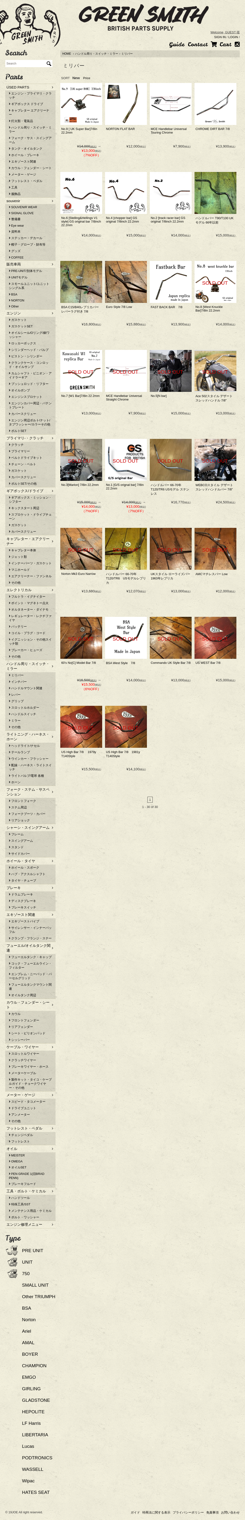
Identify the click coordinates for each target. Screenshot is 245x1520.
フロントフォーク (22, 801)
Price (86, 78)
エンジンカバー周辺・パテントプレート (30, 405)
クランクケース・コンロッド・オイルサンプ (29, 365)
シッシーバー (19, 1040)
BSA (13, 294)
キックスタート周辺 (24, 508)
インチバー (18, 681)
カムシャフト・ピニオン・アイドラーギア (30, 375)
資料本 (15, 231)
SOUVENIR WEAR (23, 207)
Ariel (26, 1331)
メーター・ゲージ (22, 174)
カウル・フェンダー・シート (30, 168)
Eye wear (16, 225)
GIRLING (31, 1388)
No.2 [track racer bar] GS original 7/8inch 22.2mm (168, 219)
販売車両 (13, 264)
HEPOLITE (33, 1411)
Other (14, 306)
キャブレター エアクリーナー (29, 112)
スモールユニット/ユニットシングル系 (29, 286)
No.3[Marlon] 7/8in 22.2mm (80, 485)
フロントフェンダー (24, 1020)
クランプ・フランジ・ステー (30, 938)
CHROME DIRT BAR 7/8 (212, 129)
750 (26, 1273)
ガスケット (18, 320)
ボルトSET (17, 431)
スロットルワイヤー (24, 1053)
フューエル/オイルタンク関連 (28, 947)
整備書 (15, 219)
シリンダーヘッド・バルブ (29, 350)
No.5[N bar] (159, 396)
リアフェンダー (21, 1027)
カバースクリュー (22, 414)
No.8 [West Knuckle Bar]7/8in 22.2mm (209, 308)
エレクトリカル (19, 590)
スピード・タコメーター (27, 1101)
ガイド (135, 1512)
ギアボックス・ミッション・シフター (30, 499)
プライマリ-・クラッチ (25, 438)
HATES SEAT (36, 1492)
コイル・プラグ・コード (27, 633)
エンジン (13, 313)
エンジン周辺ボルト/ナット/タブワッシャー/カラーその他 (29, 422)
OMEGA (15, 1161)
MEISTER (17, 1155)
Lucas (28, 1446)
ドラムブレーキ (21, 894)
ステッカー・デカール (25, 238)
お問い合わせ (230, 1512)
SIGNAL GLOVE (21, 213)
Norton (29, 1319)
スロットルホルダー (24, 707)
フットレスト (19, 1141)
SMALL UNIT (35, 1285)
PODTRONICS (37, 1457)
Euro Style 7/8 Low (119, 307)
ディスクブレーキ (22, 901)
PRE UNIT (32, 1250)
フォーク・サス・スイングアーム (30, 140)
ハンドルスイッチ (22, 714)
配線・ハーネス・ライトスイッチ (30, 767)
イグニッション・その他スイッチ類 (30, 641)
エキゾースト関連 (22, 161)
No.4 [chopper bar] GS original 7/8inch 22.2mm (122, 219)
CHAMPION (34, 1365)
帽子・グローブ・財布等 (27, 244)
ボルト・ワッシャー (24, 1217)
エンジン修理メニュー (24, 1224)
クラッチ (16, 445)
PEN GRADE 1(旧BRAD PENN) (26, 1176)
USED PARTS (17, 87)
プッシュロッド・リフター (29, 384)
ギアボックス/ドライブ (24, 491)
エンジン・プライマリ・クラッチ (30, 95)
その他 (15, 582)
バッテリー (18, 626)
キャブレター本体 (22, 550)
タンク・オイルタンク (25, 148)
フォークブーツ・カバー (27, 814)
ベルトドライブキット (25, 458)
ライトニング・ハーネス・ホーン (28, 736)
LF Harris (31, 1423)
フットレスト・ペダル (25, 181)
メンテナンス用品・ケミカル (30, 1211)
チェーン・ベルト (22, 464)
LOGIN (233, 37)
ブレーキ (13, 888)
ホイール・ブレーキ (24, 155)
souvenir (13, 201)
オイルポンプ (19, 390)
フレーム (16, 834)
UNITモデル (18, 277)
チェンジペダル (21, 1135)
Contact (198, 44)
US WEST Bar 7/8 (208, 663)
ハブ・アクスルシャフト (27, 874)
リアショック (19, 820)
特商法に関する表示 (156, 1512)
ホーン (15, 782)
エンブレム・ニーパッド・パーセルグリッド (30, 976)
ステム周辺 (18, 807)
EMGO (29, 1377)
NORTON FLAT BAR (120, 129)
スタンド (16, 847)
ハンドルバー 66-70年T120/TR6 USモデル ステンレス (170, 489)
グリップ (16, 701)
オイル (11, 1149)
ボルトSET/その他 (23, 483)
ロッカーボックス (22, 343)
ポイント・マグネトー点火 (29, 603)
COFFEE (16, 257)
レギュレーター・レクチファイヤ (30, 618)
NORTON (16, 300)
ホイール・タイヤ (20, 861)
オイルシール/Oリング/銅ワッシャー (29, 335)
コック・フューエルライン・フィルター (30, 965)
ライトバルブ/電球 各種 (26, 776)
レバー (15, 694)
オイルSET (17, 1167)
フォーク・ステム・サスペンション (28, 791)
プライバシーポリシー (188, 1512)
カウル (15, 1014)
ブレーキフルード (22, 1184)
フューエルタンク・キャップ (30, 957)
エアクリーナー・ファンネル (30, 576)
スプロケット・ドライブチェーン (30, 516)
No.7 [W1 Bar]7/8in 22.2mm (80, 396)
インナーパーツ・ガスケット (30, 563)
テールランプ (19, 752)
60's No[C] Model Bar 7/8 (78, 663)
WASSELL (32, 1469)
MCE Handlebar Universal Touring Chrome (169, 130)
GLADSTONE (36, 1400)
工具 (13, 187)
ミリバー (127, 53)
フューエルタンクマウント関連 (30, 986)
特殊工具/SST (19, 1204)
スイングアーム (21, 840)
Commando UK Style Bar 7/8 (171, 663)
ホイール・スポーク (24, 867)
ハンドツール (19, 1198)
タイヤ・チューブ (22, 880)
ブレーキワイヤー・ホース (29, 1066)
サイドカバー (19, 853)
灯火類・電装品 (21, 121)
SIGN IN (220, 37)
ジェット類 (18, 557)
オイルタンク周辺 (22, 995)
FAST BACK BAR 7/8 (167, 307)
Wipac (28, 1480)
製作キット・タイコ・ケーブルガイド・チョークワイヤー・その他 (30, 1084)
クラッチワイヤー (22, 1060)
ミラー (15, 720)
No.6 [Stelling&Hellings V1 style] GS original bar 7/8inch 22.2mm (81, 221)
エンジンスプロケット (25, 397)
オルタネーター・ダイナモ (29, 609)
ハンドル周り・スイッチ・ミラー (96, 53)
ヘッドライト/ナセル (24, 746)
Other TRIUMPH (38, 1296)
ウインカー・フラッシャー (29, 758)
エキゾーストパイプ (24, 921)
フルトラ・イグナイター (27, 596)
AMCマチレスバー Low (211, 574)
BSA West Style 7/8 (120, 663)
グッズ (15, 251)
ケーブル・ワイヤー (22, 1047)
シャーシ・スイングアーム (28, 827)
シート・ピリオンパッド (27, 1033)
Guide (176, 44)
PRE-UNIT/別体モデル (25, 271)
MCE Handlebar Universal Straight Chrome (124, 397)
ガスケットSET (21, 326)
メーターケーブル (22, 1073)
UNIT (27, 1262)
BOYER (30, 1354)
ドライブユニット (22, 1108)
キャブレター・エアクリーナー (28, 541)
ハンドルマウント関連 (25, 688)
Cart (221, 44)
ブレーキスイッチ (22, 907)
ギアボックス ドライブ (26, 104)
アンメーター (19, 1114)
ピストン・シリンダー (25, 356)
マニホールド (19, 569)
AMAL (28, 1342)
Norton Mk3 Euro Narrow (78, 574)
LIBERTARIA (35, 1434)
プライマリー (19, 451)
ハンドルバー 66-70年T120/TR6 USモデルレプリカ (126, 578)
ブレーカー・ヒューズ (25, 650)
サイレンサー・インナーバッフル (30, 930)
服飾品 (15, 194)
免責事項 (212, 1512)
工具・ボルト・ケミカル (26, 1191)
